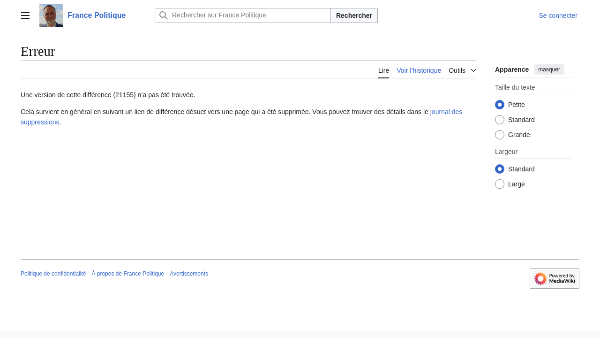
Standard (521, 119)
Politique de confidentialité (53, 273)
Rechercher (354, 15)
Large (516, 184)
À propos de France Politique (127, 273)
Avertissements (189, 273)
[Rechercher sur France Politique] (243, 15)
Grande (519, 134)
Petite (516, 104)
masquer (549, 69)
